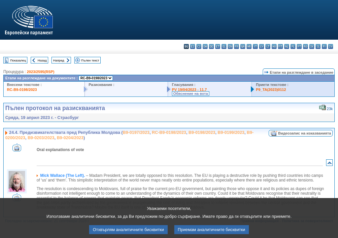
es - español (192, 46)
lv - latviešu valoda (261, 46)
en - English (230, 46)
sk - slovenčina (311, 46)
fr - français (236, 46)
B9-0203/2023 (41, 137)
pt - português (299, 46)
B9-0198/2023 (201, 132)
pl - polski (292, 46)
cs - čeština (198, 46)
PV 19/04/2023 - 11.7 (189, 90)
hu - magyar (274, 46)
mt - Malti (280, 46)
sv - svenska (330, 46)
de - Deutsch (211, 46)
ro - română (305, 46)
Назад (42, 60)
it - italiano (255, 46)
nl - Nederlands (286, 46)
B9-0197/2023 (136, 132)
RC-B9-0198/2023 (22, 90)
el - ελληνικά (223, 46)
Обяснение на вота (190, 94)
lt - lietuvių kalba (267, 46)
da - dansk (205, 46)
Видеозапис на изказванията (304, 133)
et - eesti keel (217, 46)
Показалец (18, 60)
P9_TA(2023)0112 (271, 90)
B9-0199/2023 (231, 132)
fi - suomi (324, 46)
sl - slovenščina (318, 46)
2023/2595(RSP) (40, 72)
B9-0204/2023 (70, 137)
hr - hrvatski (249, 46)
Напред (58, 60)
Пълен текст (90, 60)
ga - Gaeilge (242, 46)
